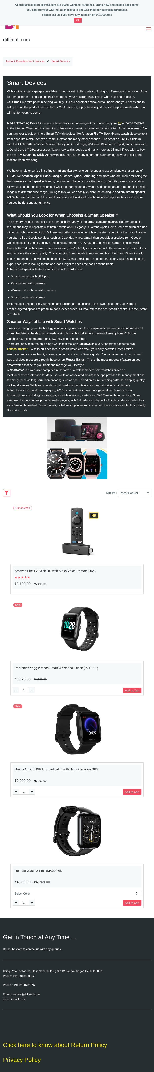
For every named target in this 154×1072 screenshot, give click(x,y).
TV (119, 120)
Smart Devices (60, 58)
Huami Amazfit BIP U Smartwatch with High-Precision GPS (56, 766)
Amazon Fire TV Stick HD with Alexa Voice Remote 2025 (55, 567)
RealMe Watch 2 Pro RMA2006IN (38, 867)
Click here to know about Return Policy (55, 1041)
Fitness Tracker (17, 345)
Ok (78, 20)
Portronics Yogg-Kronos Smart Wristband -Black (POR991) (56, 664)
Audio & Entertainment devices (25, 58)
